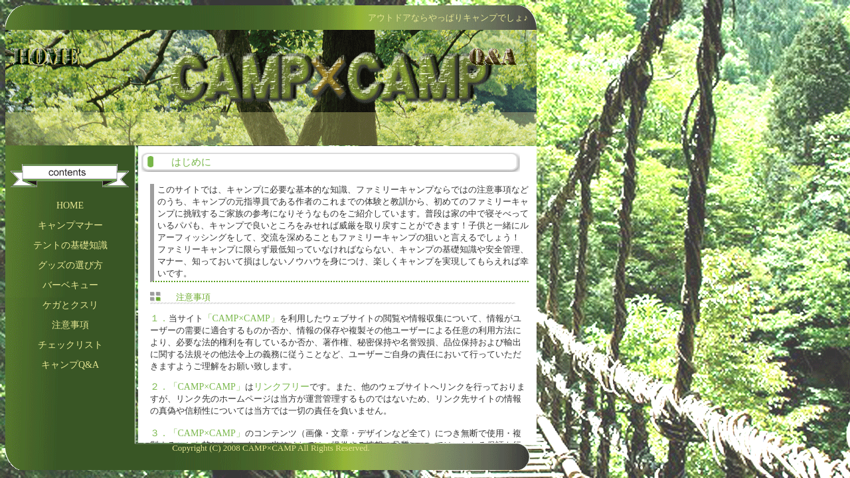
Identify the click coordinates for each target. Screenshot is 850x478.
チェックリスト (70, 345)
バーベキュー (70, 285)
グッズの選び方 (70, 265)
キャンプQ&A (70, 365)
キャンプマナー (70, 225)
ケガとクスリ (70, 305)
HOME (70, 205)
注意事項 (70, 325)
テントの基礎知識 (70, 245)
